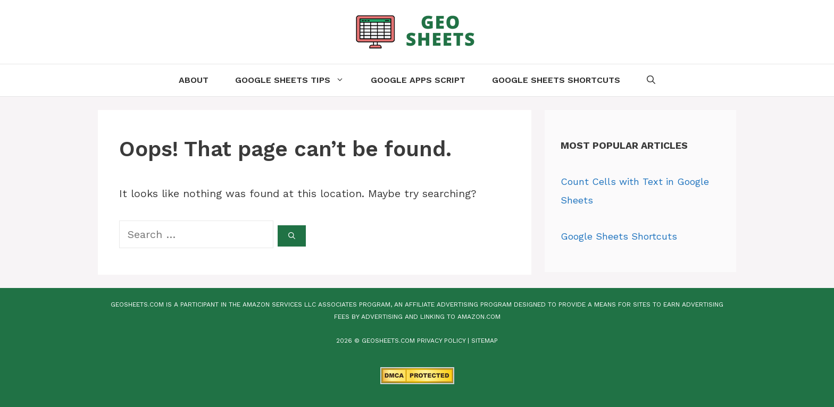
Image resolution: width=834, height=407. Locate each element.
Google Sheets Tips (296, 80)
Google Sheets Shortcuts (556, 80)
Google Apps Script (418, 80)
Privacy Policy (441, 340)
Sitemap (484, 340)
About (193, 80)
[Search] (291, 236)
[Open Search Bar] (651, 80)
